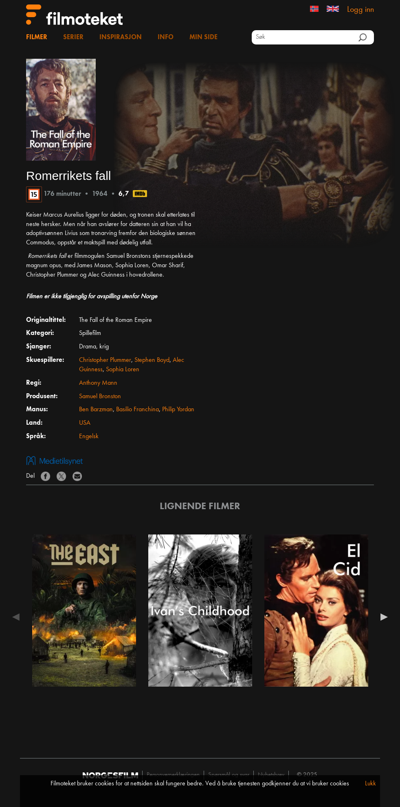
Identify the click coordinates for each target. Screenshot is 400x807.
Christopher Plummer (105, 360)
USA (84, 423)
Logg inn (360, 10)
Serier (73, 37)
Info (166, 37)
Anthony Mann (98, 383)
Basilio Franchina (137, 409)
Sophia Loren (122, 369)
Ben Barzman (96, 409)
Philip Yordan (178, 409)
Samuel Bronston (100, 396)
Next (382, 617)
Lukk (370, 783)
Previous (18, 617)
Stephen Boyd (151, 360)
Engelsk (89, 436)
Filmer (36, 37)
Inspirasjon (120, 37)
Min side (203, 37)
